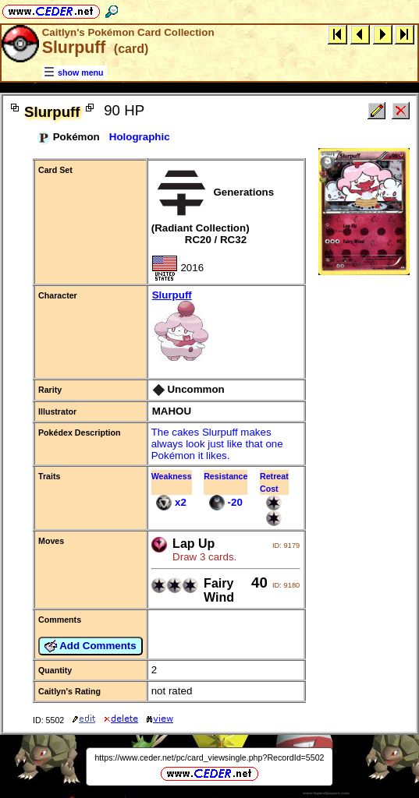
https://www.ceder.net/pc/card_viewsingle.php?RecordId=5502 (209, 757)
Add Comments (90, 646)
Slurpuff (226, 326)
